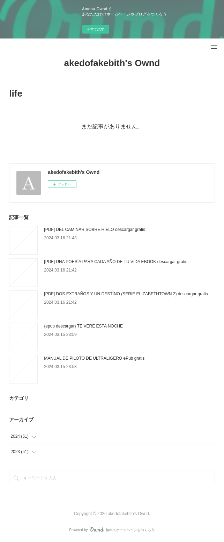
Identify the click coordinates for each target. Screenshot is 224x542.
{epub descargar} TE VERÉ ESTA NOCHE (83, 326)
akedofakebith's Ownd (112, 63)
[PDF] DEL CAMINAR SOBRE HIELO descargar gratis (94, 229)
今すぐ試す (95, 29)
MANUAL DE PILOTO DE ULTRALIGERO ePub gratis (94, 358)
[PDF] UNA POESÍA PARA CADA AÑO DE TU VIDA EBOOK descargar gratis (115, 261)
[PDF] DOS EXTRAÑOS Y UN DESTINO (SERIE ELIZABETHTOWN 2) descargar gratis (126, 293)
